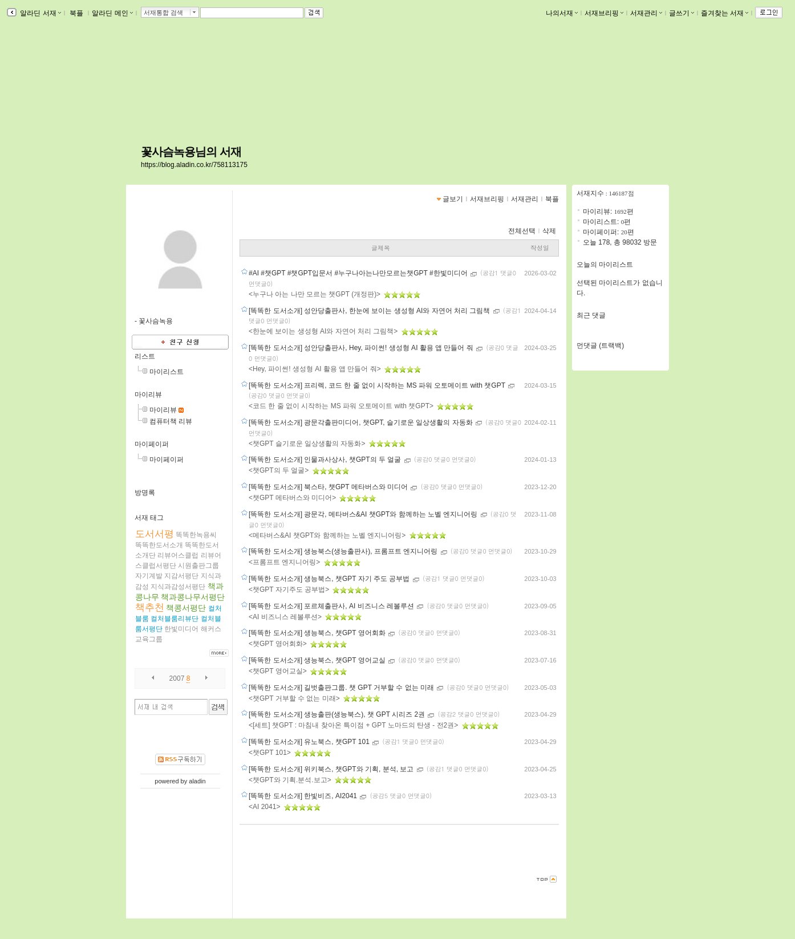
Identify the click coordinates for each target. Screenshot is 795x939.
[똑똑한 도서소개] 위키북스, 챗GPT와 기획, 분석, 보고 (332, 769)
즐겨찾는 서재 (724, 13)
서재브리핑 (604, 13)
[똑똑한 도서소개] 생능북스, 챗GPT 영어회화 (318, 633)
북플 (77, 13)
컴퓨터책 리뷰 (170, 421)
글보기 (453, 199)
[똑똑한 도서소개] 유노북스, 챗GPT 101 (310, 742)
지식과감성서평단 (178, 587)
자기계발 (149, 576)
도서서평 (154, 534)
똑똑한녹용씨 (196, 535)
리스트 (145, 356)
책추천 (149, 607)
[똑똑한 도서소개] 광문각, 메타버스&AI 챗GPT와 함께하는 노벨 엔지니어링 (364, 514)
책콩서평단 (186, 607)
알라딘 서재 (39, 13)
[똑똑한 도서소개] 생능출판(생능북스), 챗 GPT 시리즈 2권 (338, 714)
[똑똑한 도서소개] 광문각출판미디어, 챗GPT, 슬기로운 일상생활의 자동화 (361, 422)
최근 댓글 (591, 315)
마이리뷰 (148, 395)
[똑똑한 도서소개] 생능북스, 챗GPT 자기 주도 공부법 (330, 579)
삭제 (549, 231)
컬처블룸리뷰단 (174, 619)
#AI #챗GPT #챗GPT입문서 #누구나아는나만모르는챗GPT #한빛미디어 (359, 273)
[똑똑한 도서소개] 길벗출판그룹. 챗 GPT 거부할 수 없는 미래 (342, 688)
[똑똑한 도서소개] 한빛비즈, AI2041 (304, 796)
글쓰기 (681, 13)
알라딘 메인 (112, 13)
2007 (177, 678)
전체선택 (522, 231)
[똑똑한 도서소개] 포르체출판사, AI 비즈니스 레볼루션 (332, 606)
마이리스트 (166, 372)
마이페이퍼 (152, 444)
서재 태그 (149, 518)
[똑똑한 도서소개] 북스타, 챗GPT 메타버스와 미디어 (329, 487)
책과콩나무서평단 (193, 596)
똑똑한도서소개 (159, 545)
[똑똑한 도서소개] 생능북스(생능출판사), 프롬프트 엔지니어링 (344, 551)
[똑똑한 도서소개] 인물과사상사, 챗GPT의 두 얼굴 (326, 460)
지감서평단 (181, 576)
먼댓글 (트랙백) (600, 345)
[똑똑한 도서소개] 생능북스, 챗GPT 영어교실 (318, 660)
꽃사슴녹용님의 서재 (191, 151)
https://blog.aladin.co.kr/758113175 (194, 165)
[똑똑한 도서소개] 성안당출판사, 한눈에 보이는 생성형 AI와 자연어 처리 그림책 (370, 311)
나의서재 (562, 13)
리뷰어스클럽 (177, 555)
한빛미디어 (181, 629)
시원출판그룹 (198, 566)
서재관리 (646, 13)
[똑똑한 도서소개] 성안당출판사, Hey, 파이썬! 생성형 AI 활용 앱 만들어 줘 (362, 348)
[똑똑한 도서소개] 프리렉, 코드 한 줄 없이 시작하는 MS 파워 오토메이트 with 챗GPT (378, 385)
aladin (197, 781)
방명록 (145, 493)
